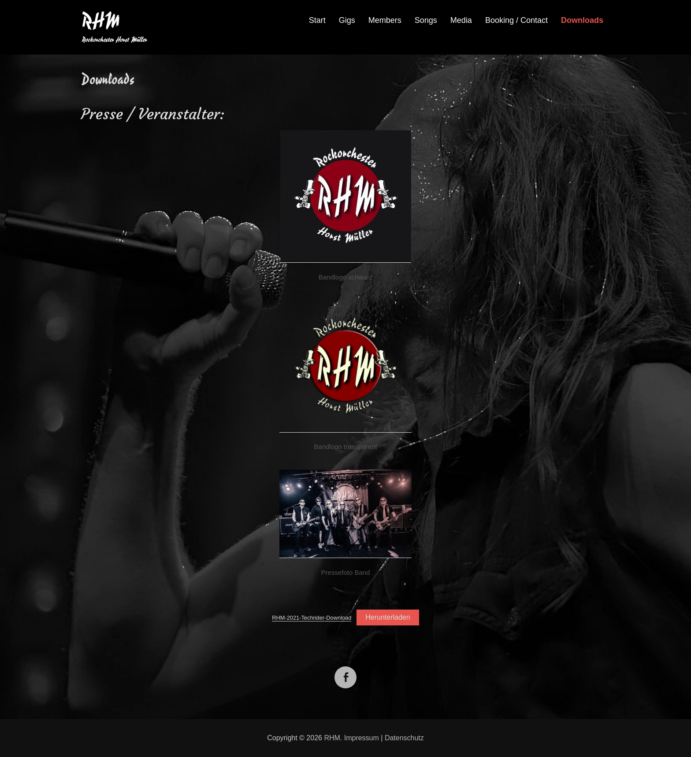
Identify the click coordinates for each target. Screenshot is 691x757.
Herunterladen (387, 617)
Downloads (582, 20)
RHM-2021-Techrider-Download (311, 617)
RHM (100, 21)
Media (461, 20)
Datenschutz (404, 738)
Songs (426, 20)
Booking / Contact (516, 20)
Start (317, 20)
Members (384, 20)
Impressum (361, 738)
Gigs (347, 20)
